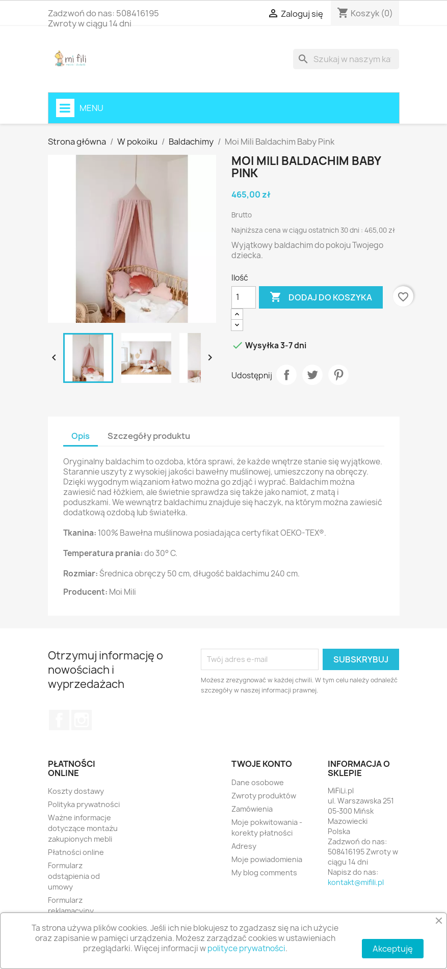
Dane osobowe (257, 782)
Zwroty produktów (263, 795)
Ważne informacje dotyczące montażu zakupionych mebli (83, 828)
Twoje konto (261, 763)
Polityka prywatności (84, 804)
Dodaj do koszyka (321, 297)
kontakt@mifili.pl (356, 882)
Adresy (243, 846)
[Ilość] (243, 297)
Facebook (59, 720)
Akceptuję (393, 948)
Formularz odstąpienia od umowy (74, 876)
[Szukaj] (346, 59)
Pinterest (338, 375)
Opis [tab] (80, 435)
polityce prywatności (246, 948)
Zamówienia (252, 809)
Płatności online (76, 852)
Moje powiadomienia (266, 859)
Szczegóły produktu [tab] (149, 435)
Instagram (81, 720)
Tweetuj (312, 375)
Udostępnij (286, 375)
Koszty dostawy (76, 791)
